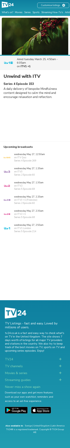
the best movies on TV (29, 347)
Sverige (28, 425)
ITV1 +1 (26, 66)
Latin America (58, 425)
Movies (19, 12)
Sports (36, 12)
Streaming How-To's (52, 12)
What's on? (7, 12)
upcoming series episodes (20, 351)
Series (27, 12)
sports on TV (52, 347)
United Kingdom (41, 425)
